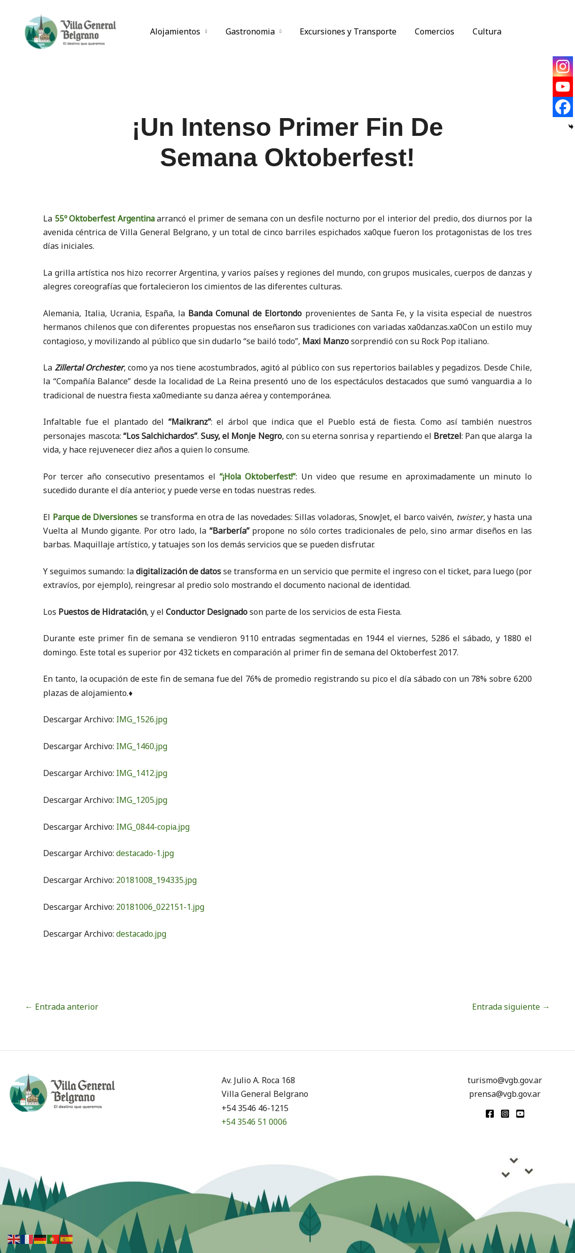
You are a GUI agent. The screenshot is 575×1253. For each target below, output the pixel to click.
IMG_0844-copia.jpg (153, 826)
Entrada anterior (61, 1006)
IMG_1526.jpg (142, 719)
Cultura (477, 31)
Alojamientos (174, 31)
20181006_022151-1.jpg (160, 906)
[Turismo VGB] (70, 30)
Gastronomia (247, 31)
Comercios (427, 31)
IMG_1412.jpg (142, 773)
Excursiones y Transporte (343, 31)
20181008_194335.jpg (156, 880)
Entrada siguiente (511, 1006)
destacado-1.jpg (145, 853)
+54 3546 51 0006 (255, 1121)
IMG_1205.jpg (142, 799)
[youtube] (520, 1113)
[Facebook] (563, 107)
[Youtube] (563, 87)
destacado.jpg (142, 933)
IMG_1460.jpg (142, 746)
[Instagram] (563, 66)
